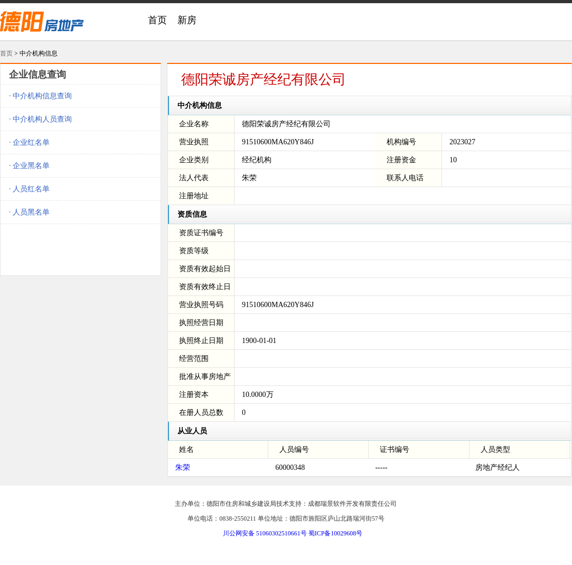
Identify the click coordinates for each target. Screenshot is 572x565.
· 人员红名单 (29, 189)
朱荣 (182, 467)
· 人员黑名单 (29, 212)
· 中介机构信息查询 (40, 96)
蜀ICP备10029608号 (335, 533)
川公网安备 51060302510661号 (265, 533)
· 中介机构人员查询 (40, 119)
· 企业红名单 (29, 142)
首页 (157, 20)
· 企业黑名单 (29, 166)
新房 (186, 20)
